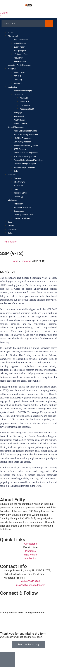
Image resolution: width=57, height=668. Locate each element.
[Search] (49, 23)
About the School (21, 40)
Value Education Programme (25, 131)
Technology (18, 197)
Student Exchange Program (25, 164)
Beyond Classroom (16, 127)
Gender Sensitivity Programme (26, 134)
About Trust (18, 58)
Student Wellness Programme (26, 145)
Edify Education (20, 62)
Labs (16, 189)
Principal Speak (20, 51)
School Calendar (20, 124)
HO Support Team (21, 54)
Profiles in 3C (25, 105)
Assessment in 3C (27, 109)
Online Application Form (23, 215)
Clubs (16, 171)
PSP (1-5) (17, 76)
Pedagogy (18, 113)
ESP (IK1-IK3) (19, 72)
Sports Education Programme (26, 153)
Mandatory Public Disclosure (19, 65)
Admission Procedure (22, 207)
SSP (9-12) (18, 83)
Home (10, 32)
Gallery (10, 233)
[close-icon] (0, 16)
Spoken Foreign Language (24, 167)
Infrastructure (19, 182)
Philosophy (18, 204)
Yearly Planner (19, 120)
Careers (11, 226)
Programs (12, 69)
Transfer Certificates (22, 218)
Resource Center (20, 193)
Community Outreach (22, 142)
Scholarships (19, 211)
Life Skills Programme (22, 138)
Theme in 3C (25, 102)
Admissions (13, 200)
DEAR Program (20, 149)
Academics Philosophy (23, 91)
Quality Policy (19, 47)
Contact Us (12, 229)
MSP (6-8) (18, 80)
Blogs (10, 222)
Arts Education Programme (25, 156)
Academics (12, 87)
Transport (18, 178)
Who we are (13, 36)
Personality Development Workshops (28, 160)
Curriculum (18, 94)
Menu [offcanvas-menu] (4, 12)
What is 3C (24, 98)
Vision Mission (20, 43)
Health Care (18, 186)
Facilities (12, 175)
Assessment (19, 116)
